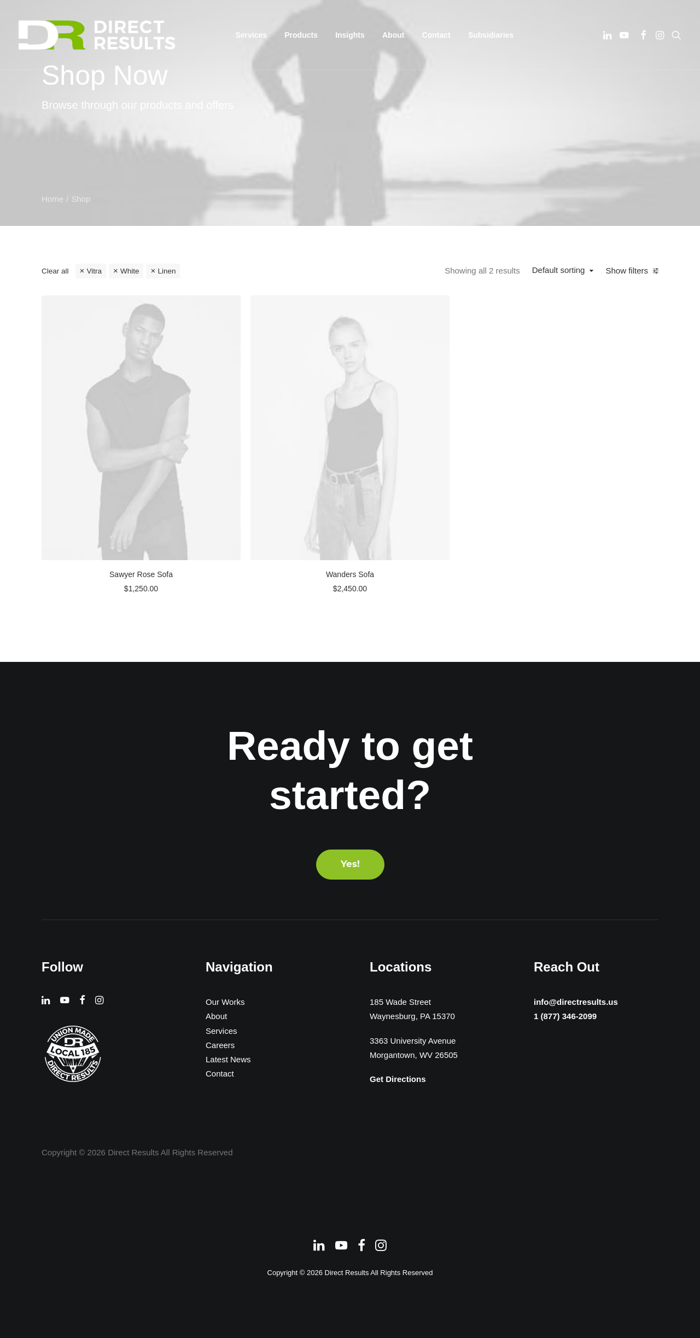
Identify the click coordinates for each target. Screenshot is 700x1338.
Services (221, 1031)
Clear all (55, 271)
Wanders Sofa (437, 496)
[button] (608, 35)
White (129, 271)
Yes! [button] (350, 864)
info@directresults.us (573, 1001)
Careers (220, 1045)
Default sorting (561, 270)
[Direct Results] (98, 35)
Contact (436, 35)
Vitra (94, 271)
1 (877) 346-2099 (562, 1017)
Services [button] (251, 35)
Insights (350, 35)
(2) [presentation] (97, 384)
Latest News (228, 1059)
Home (52, 198)
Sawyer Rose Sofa (287, 496)
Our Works (225, 1002)
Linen (167, 271)
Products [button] (301, 35)
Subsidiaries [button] (491, 35)
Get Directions (398, 1079)
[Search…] (109, 306)
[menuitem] (251, 35)
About (393, 35)
